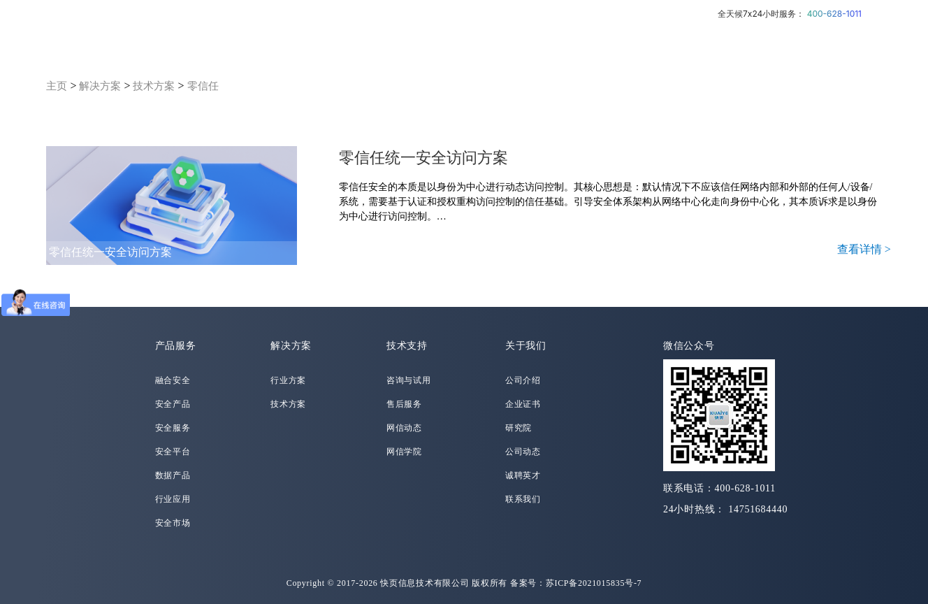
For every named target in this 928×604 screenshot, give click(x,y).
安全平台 (173, 451)
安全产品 (173, 404)
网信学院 (404, 451)
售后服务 (404, 404)
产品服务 (175, 345)
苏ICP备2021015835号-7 (594, 583)
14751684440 (758, 509)
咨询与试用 (408, 380)
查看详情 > (864, 249)
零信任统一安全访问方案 (110, 252)
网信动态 (404, 428)
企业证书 (523, 404)
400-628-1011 (834, 13)
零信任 (203, 86)
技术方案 (154, 86)
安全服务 (173, 428)
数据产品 (173, 475)
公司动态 (523, 451)
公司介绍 (523, 380)
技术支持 (407, 345)
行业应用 (173, 499)
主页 (56, 86)
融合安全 (173, 380)
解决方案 (100, 86)
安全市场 (173, 523)
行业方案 (288, 380)
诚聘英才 (523, 475)
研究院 (518, 428)
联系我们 (523, 499)
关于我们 (525, 345)
